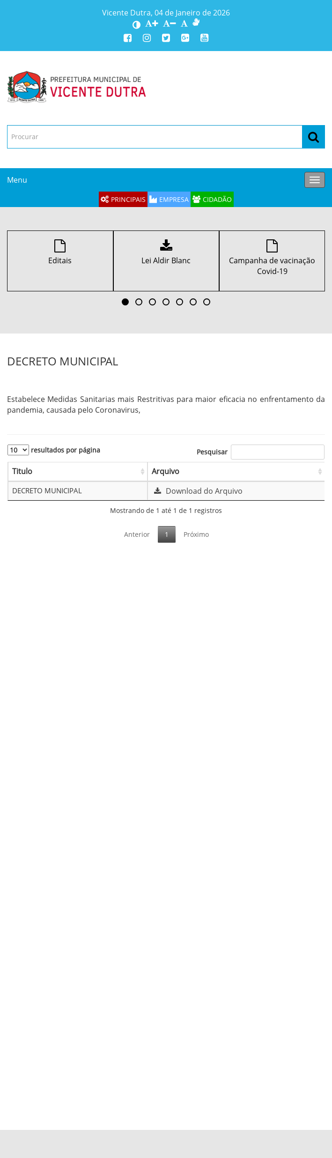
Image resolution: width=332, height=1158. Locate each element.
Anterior (137, 534)
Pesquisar (261, 452)
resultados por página (53, 450)
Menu (17, 180)
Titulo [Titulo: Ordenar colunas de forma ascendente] (22, 471)
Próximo (196, 534)
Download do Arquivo (197, 491)
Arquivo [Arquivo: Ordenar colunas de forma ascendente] (165, 471)
